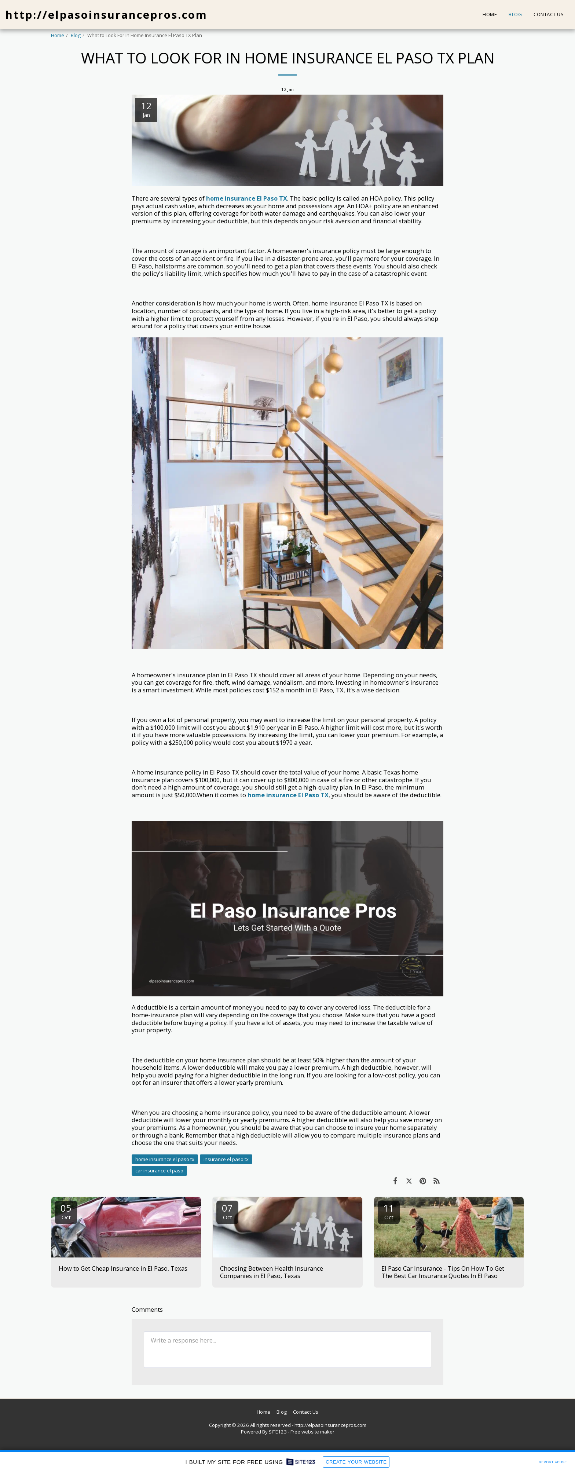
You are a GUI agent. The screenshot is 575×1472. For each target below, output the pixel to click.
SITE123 (278, 1431)
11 (389, 1211)
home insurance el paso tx (164, 1159)
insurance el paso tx (226, 1159)
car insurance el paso (159, 1170)
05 (66, 1211)
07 (227, 1211)
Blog (76, 35)
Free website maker (312, 1431)
